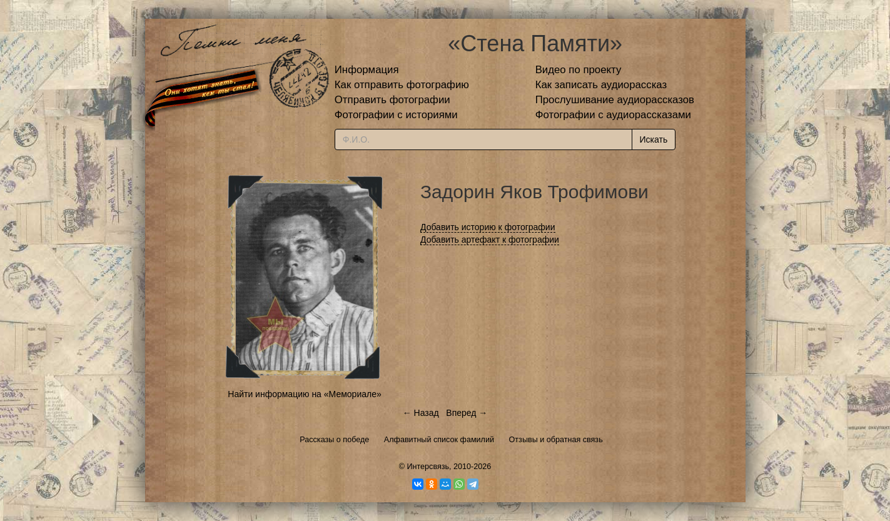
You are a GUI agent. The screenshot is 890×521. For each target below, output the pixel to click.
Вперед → (466, 413)
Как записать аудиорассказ (601, 85)
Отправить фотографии (392, 100)
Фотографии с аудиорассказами (613, 115)
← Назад (421, 413)
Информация (367, 70)
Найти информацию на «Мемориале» (304, 394)
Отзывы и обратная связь (556, 439)
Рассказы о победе (334, 439)
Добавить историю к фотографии (487, 227)
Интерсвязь (428, 466)
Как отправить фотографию (402, 85)
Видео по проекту (578, 70)
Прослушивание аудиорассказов (614, 100)
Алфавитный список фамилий (439, 439)
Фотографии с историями (396, 115)
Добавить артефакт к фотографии (489, 240)
